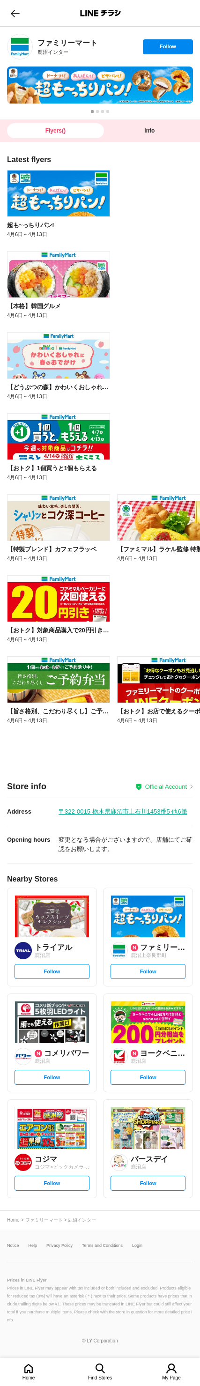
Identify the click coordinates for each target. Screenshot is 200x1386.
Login (137, 1246)
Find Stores (100, 1377)
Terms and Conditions (102, 1246)
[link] (20, 46)
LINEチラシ (101, 13)
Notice (13, 1246)
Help (33, 1246)
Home (28, 1377)
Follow (167, 48)
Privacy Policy (59, 1246)
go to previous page (15, 13)
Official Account (166, 786)
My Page (171, 1377)
